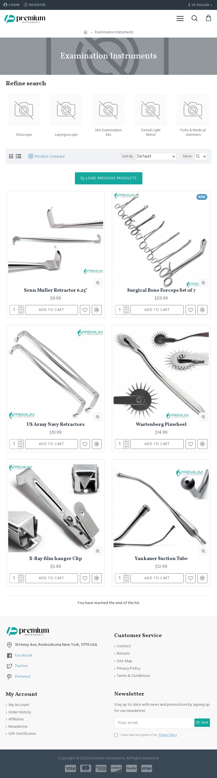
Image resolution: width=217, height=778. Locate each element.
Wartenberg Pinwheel (161, 425)
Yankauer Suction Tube (161, 559)
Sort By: (128, 156)
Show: (187, 156)
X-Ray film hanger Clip (55, 559)
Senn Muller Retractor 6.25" (55, 290)
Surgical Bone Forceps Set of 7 (161, 290)
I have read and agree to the (146, 735)
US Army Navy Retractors (55, 425)
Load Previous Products (111, 178)
